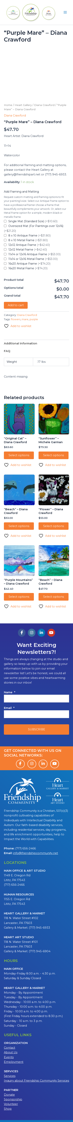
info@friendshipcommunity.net (35, 853)
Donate (9, 1094)
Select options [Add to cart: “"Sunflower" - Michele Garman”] (53, 455)
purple (34, 319)
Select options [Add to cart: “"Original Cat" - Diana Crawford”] (19, 455)
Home (8, 105)
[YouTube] (54, 764)
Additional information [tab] (20, 343)
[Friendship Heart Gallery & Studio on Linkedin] (41, 633)
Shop (8, 1108)
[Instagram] (31, 764)
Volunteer (11, 1104)
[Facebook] (20, 764)
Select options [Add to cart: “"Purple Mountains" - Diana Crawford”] (19, 596)
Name (9, 692)
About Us (10, 1052)
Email (9, 708)
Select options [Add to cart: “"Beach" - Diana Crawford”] (19, 526)
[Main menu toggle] (65, 12)
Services (9, 1076)
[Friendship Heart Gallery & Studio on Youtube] (51, 633)
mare (25, 319)
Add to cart (16, 305)
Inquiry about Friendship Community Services (36, 1080)
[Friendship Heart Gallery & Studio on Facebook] (22, 633)
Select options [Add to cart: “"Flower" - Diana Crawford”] (53, 526)
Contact (9, 1047)
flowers (15, 319)
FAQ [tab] (7, 351)
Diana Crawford (44, 105)
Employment (13, 1062)
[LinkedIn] (43, 764)
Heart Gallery (23, 105)
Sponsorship (13, 1099)
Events (9, 1057)
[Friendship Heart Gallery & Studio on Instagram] (31, 633)
